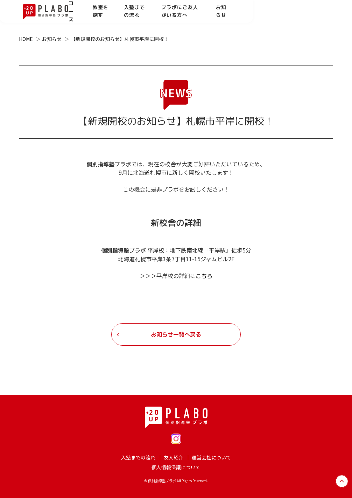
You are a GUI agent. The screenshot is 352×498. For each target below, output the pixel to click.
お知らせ (313, 15)
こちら (204, 276)
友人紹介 (173, 457)
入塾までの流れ (193, 15)
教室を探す (148, 15)
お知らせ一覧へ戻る (176, 334)
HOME (26, 38)
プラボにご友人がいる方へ (257, 15)
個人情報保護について (176, 467)
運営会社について (211, 457)
